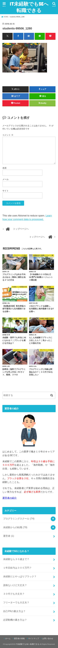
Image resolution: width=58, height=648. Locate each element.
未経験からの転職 (15, 527)
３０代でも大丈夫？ (14, 593)
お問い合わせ (47, 638)
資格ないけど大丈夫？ (15, 585)
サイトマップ (33, 638)
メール (5, 179)
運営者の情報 (19, 638)
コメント (7, 135)
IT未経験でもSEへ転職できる (29, 7)
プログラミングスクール (18, 518)
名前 (4, 168)
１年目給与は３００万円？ (17, 567)
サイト (5, 191)
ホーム (8, 638)
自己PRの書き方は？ (14, 611)
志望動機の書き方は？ (15, 619)
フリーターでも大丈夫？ (16, 602)
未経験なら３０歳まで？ (16, 559)
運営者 (8, 536)
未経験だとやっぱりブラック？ (19, 576)
